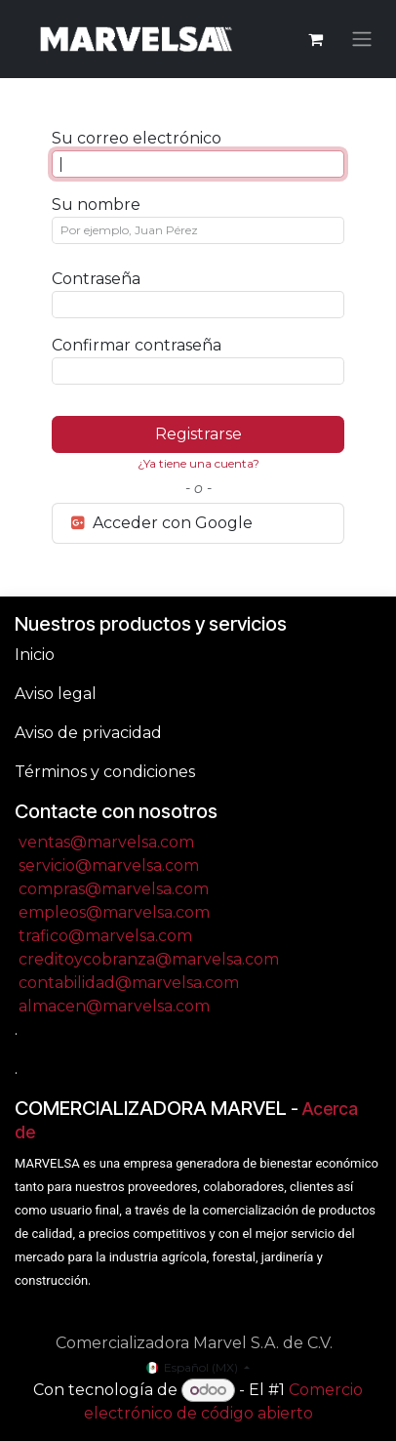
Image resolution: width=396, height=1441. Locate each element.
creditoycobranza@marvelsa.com (149, 959)
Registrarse (198, 434)
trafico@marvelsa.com (105, 935)
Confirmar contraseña (136, 345)
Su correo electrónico (136, 138)
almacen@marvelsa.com (114, 1006)
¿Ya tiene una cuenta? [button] (198, 463)
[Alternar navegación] (361, 40)
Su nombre (96, 204)
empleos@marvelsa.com (114, 912)
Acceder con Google (160, 523)
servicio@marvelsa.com (109, 865)
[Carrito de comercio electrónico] (315, 39)
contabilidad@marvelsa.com (129, 982)
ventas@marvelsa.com (106, 842)
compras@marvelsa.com (114, 889)
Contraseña (96, 278)
